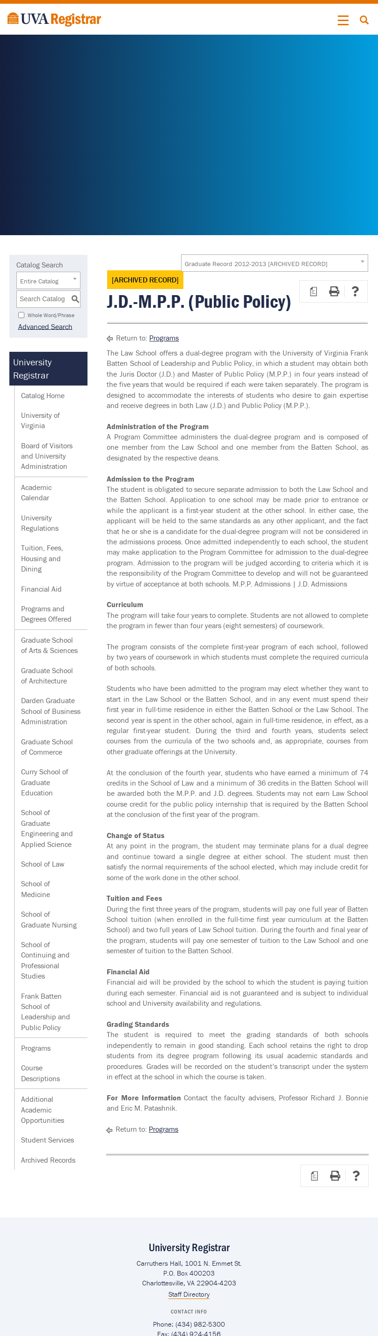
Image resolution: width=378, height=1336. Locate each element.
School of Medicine (35, 888)
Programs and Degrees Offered (46, 613)
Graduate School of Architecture (47, 675)
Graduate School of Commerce (47, 747)
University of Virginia (40, 420)
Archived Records (48, 1160)
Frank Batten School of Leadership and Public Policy (45, 1011)
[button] (343, 20)
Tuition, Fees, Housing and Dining (42, 558)
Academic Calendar (36, 492)
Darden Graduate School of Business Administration (50, 711)
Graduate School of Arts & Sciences (49, 645)
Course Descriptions (40, 1073)
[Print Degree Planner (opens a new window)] (313, 291)
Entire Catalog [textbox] (39, 281)
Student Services (47, 1139)
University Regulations (39, 523)
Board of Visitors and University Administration (47, 456)
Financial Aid (41, 589)
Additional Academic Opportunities (42, 1109)
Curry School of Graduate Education (44, 782)
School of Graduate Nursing (49, 919)
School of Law (43, 863)
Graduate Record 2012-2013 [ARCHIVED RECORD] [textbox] (256, 264)
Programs (36, 1048)
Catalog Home (43, 395)
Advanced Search (43, 326)
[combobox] (274, 263)
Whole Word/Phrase (51, 314)
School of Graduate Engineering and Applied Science (47, 828)
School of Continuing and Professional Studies (45, 960)
